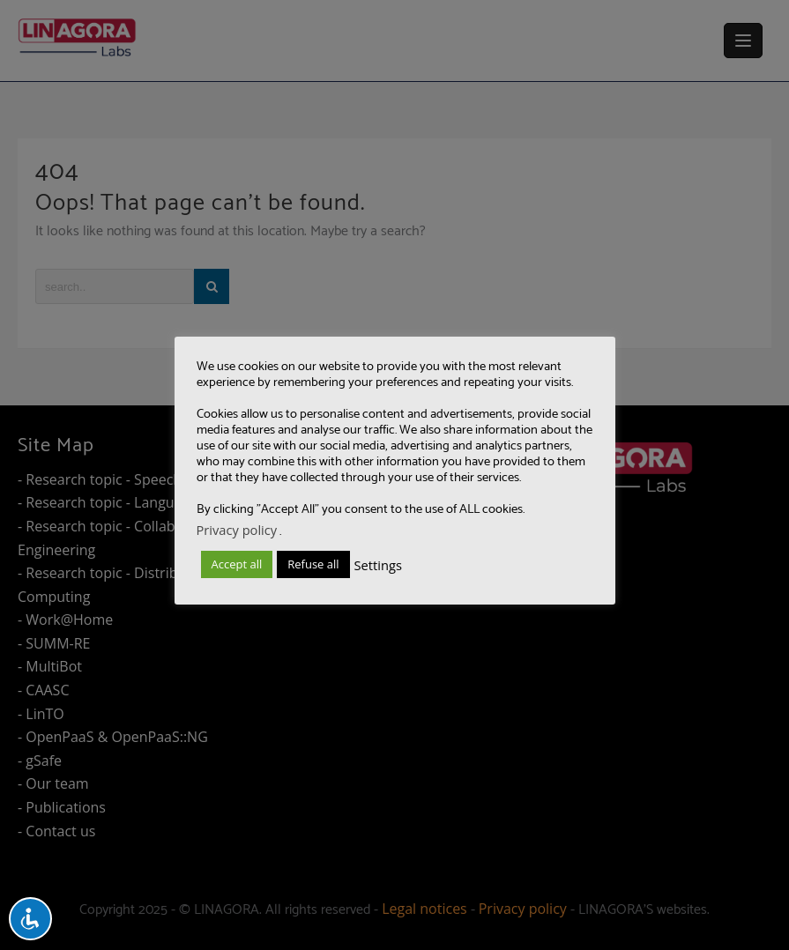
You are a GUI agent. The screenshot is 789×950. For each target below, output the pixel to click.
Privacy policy (237, 529)
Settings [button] (378, 565)
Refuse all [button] (313, 564)
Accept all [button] (237, 564)
